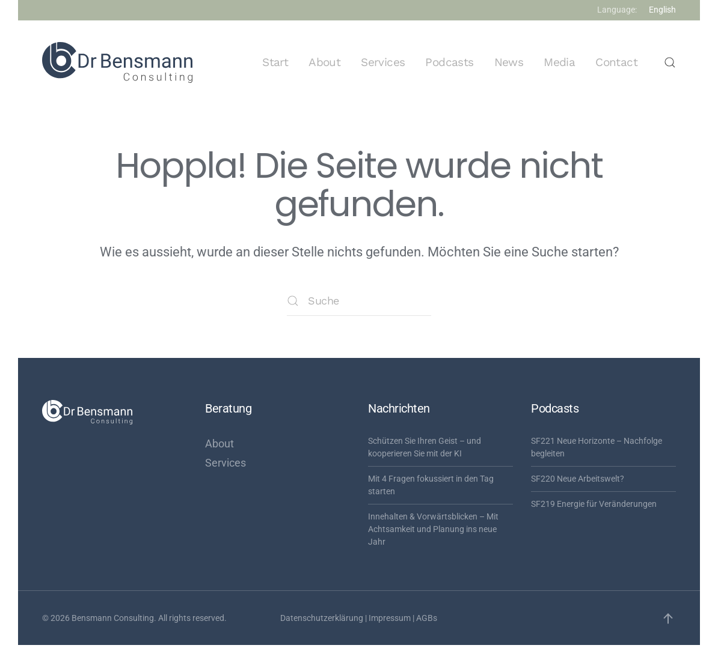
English (662, 9)
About (324, 62)
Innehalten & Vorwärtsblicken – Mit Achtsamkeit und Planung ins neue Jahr (433, 529)
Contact (616, 62)
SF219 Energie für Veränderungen (594, 504)
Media (559, 62)
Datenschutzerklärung (321, 618)
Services (383, 62)
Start (275, 62)
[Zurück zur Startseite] (117, 62)
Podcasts (449, 62)
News (509, 62)
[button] (670, 62)
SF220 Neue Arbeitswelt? (577, 478)
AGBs (426, 618)
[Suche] (359, 301)
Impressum (390, 618)
